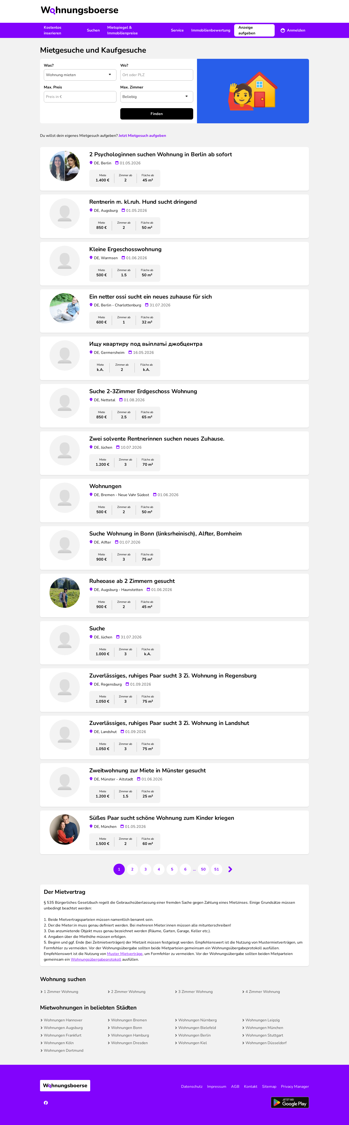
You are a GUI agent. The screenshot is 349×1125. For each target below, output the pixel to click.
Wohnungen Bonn (126, 1027)
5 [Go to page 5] (172, 869)
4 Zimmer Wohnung (263, 991)
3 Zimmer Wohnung (195, 991)
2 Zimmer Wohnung (128, 991)
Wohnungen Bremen (129, 1020)
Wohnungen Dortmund (63, 1050)
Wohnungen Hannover (63, 1020)
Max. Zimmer (131, 87)
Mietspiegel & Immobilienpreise (122, 30)
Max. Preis (53, 87)
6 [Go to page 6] (185, 869)
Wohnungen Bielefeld (197, 1027)
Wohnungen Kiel (192, 1043)
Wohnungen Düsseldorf (266, 1043)
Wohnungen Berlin (194, 1035)
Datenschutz (191, 1086)
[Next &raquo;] (230, 869)
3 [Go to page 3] (145, 869)
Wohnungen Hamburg (130, 1035)
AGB (235, 1086)
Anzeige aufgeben (246, 30)
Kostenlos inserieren (52, 30)
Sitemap (269, 1086)
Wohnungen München (264, 1027)
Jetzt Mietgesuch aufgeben (142, 135)
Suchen (93, 30)
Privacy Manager (295, 1086)
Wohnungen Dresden (129, 1043)
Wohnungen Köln (59, 1043)
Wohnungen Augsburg (63, 1027)
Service (177, 30)
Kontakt (250, 1086)
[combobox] (156, 75)
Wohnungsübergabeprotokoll (96, 959)
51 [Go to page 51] (216, 869)
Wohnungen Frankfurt (62, 1035)
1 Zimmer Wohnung (61, 991)
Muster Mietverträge (125, 953)
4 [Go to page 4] (159, 869)
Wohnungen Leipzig (263, 1020)
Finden (157, 113)
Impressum (216, 1086)
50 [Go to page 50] (203, 869)
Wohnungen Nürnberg (197, 1020)
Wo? (124, 65)
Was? (49, 65)
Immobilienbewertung (210, 30)
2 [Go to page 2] (132, 869)
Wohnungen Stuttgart (264, 1035)
